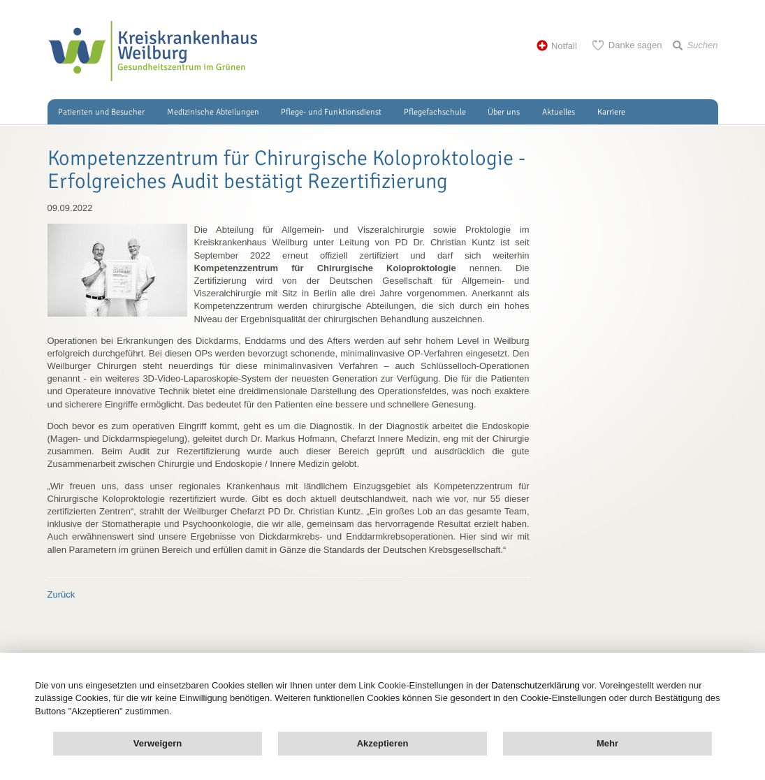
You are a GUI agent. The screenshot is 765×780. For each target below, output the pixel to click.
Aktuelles (558, 112)
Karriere (611, 112)
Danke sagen (635, 45)
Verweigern (157, 743)
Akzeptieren (383, 743)
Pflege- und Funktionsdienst (331, 112)
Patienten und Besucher (101, 112)
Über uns (504, 112)
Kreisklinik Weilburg (152, 51)
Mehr (607, 743)
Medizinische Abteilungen (213, 112)
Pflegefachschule (435, 112)
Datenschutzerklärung (535, 685)
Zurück (61, 594)
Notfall (564, 46)
